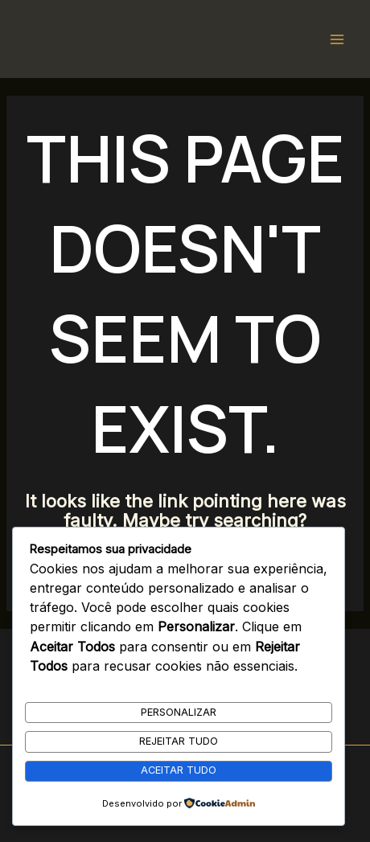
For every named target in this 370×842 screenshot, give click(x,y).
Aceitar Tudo (178, 770)
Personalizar (178, 712)
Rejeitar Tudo (178, 741)
